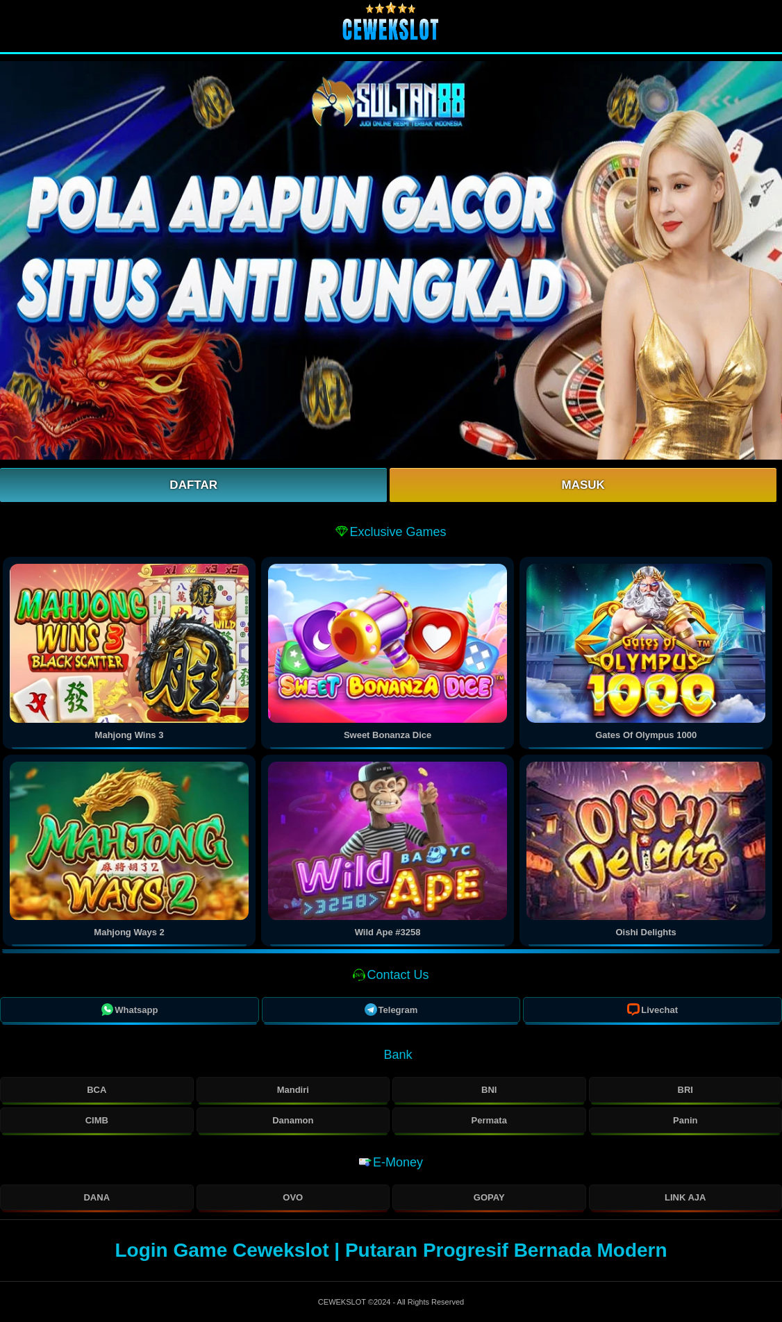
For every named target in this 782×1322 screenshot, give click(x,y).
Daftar (193, 485)
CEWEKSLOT (343, 1302)
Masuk (582, 485)
